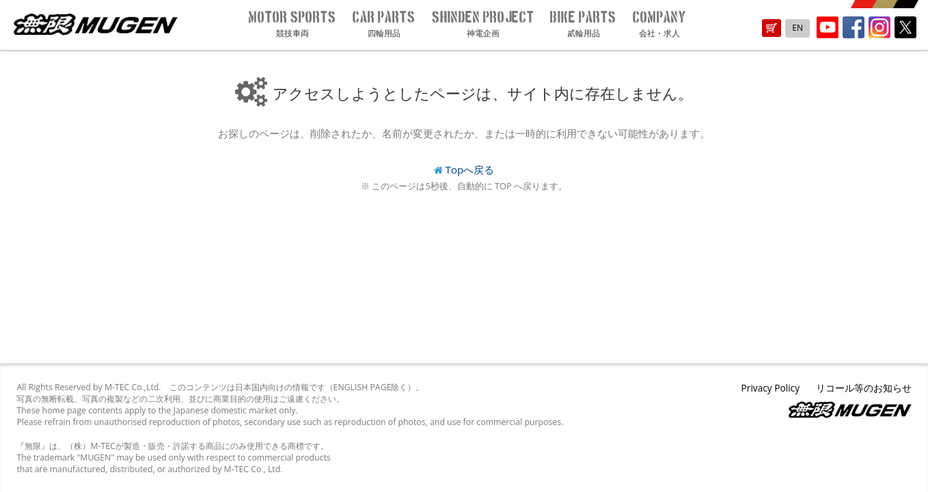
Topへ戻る (470, 169)
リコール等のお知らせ (864, 387)
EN (797, 27)
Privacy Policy (770, 387)
